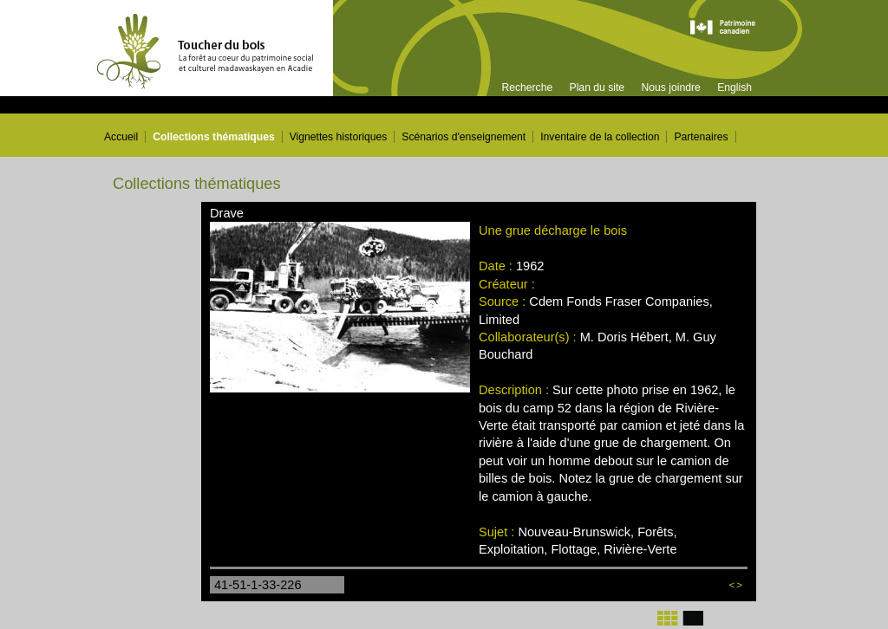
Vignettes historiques (339, 137)
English (734, 87)
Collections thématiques (214, 137)
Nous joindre (670, 87)
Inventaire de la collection (599, 137)
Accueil (121, 137)
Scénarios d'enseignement (464, 137)
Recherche (526, 87)
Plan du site (597, 87)
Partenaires (701, 137)
